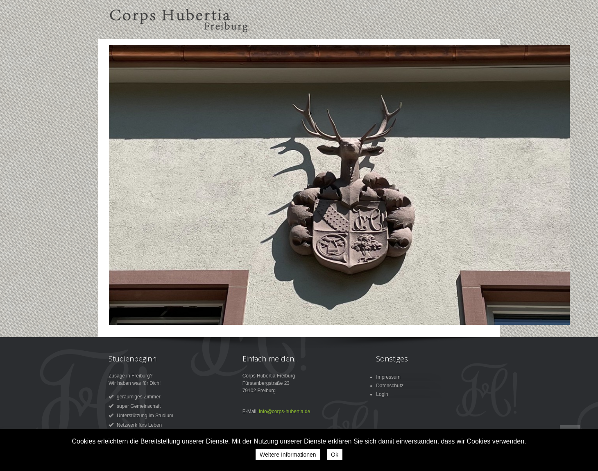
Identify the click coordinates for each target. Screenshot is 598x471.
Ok (334, 454)
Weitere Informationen (288, 454)
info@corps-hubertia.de (284, 411)
